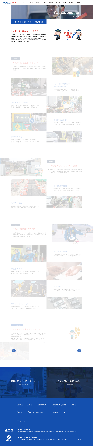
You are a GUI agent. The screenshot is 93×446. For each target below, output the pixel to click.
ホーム (24, 2)
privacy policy (21, 421)
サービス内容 (30, 2)
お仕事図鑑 (71, 2)
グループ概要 (57, 2)
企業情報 (78, 2)
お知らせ (37, 2)
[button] (14, 350)
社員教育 (44, 2)
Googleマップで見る (69, 431)
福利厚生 (51, 2)
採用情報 (64, 2)
